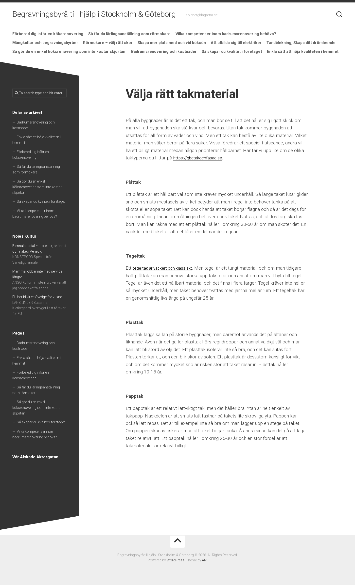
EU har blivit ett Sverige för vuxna (37, 297)
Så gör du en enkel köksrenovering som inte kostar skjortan (69, 51)
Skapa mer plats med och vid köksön (172, 42)
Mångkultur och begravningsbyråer (45, 42)
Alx (204, 560)
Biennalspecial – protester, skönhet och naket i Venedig (39, 248)
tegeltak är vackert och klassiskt (166, 268)
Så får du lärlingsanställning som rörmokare (129, 33)
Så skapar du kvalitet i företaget (232, 51)
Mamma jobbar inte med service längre (37, 274)
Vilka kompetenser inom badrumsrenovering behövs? (226, 33)
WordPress (175, 560)
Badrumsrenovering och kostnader (164, 51)
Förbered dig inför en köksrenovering (47, 33)
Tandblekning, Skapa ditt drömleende (301, 42)
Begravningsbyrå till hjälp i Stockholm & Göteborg (94, 14)
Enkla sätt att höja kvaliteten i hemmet (302, 51)
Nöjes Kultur (24, 236)
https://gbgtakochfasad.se (199, 158)
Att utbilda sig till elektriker (236, 42)
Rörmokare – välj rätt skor (108, 42)
